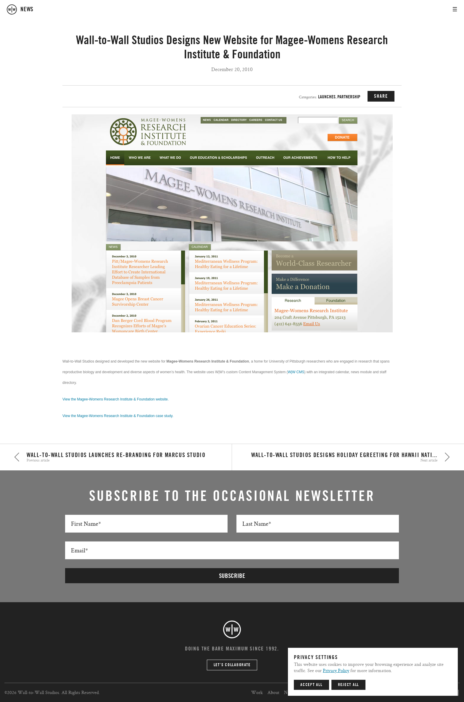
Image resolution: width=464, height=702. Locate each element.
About (273, 692)
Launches (327, 97)
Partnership (348, 97)
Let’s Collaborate (232, 665)
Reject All (348, 685)
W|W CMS (296, 372)
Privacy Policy (336, 670)
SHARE (381, 96)
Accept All (311, 685)
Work (257, 692)
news (26, 9)
